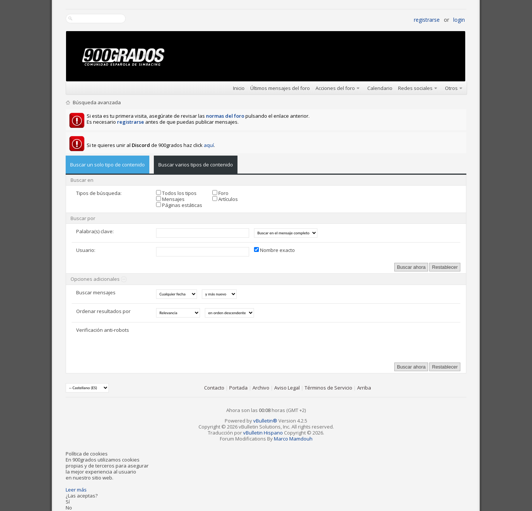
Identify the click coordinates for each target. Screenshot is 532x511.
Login (459, 19)
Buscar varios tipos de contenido (195, 164)
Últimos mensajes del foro (280, 88)
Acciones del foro (335, 88)
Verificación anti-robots (102, 330)
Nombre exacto (274, 250)
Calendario (379, 88)
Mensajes (170, 199)
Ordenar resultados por (103, 311)
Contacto (214, 387)
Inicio (239, 88)
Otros (451, 88)
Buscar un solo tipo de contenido (107, 164)
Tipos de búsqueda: (99, 193)
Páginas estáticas (179, 205)
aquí (209, 145)
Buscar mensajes (96, 292)
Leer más (76, 489)
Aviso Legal (287, 387)
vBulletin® (265, 420)
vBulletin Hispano (263, 432)
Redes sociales (415, 88)
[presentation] (213, 341)
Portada (238, 387)
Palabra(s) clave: (95, 231)
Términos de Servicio (328, 387)
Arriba (364, 387)
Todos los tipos (176, 193)
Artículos (225, 199)
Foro (220, 193)
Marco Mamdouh (293, 438)
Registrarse (427, 19)
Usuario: (85, 250)
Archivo (260, 387)
